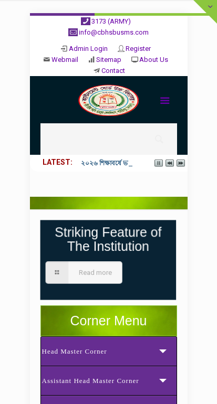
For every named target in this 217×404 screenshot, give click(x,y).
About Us (153, 59)
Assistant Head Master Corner (90, 381)
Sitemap (108, 59)
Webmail (64, 59)
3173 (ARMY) (111, 21)
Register (138, 48)
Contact (113, 71)
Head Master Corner (74, 351)
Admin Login (88, 48)
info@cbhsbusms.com (114, 32)
